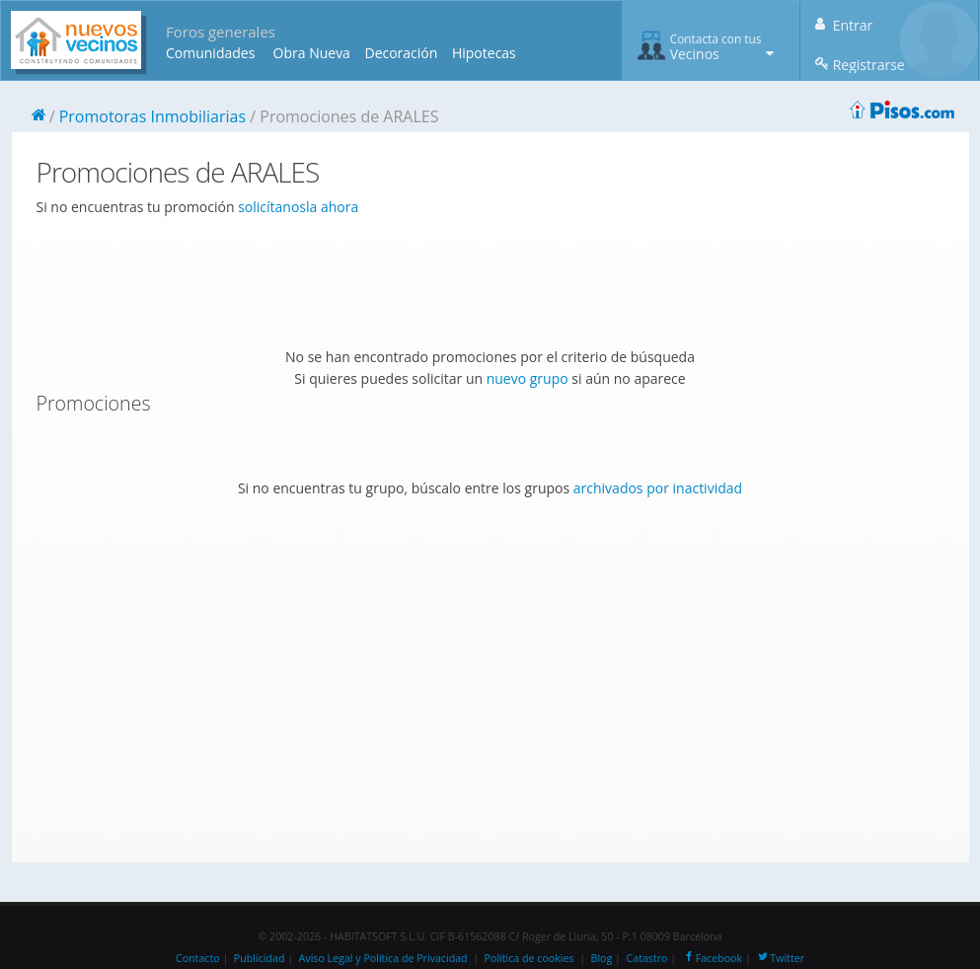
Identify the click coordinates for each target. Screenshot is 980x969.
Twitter (780, 958)
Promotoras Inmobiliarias (152, 116)
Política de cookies (529, 958)
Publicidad (259, 958)
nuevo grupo (527, 378)
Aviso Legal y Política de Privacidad (383, 958)
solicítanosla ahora (298, 206)
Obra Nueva (311, 52)
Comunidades (210, 52)
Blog (602, 958)
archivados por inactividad (657, 488)
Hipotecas (484, 52)
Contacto (198, 958)
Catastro (647, 958)
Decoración (400, 52)
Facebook (712, 958)
